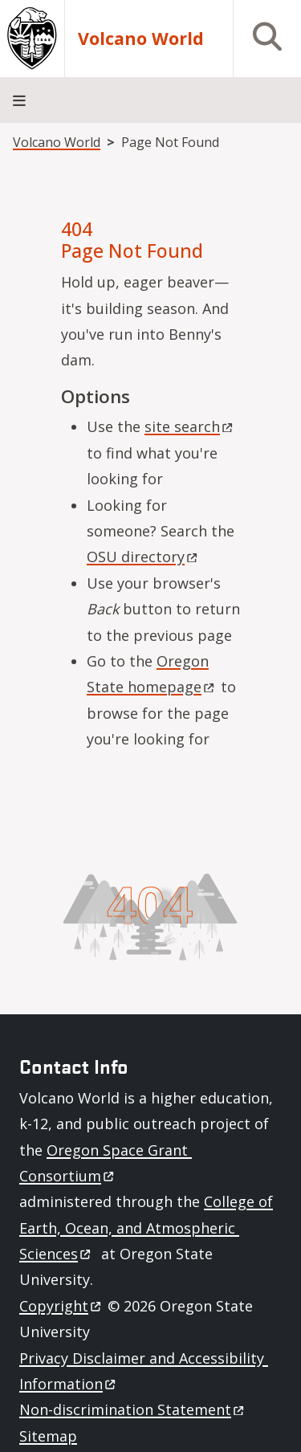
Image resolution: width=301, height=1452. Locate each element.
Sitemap (48, 1436)
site (189, 426)
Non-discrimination (132, 1409)
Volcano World (141, 39)
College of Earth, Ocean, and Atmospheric (146, 1227)
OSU (143, 556)
